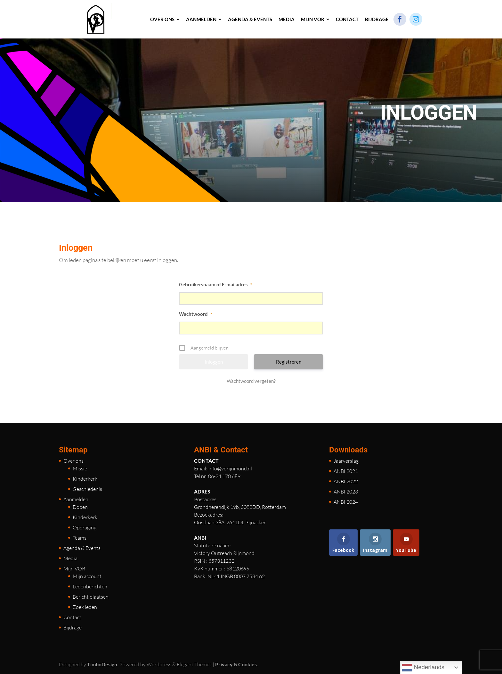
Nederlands (423, 667)
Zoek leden (85, 607)
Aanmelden (75, 499)
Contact (72, 617)
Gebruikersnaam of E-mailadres (215, 284)
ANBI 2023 (346, 491)
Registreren (288, 362)
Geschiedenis (87, 489)
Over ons (73, 461)
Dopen (80, 507)
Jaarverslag (346, 461)
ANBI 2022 (346, 481)
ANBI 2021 (346, 471)
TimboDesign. (102, 664)
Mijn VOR (74, 568)
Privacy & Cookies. (236, 664)
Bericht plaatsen (91, 597)
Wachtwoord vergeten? (251, 381)
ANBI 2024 (346, 502)
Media (70, 558)
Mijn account (87, 576)
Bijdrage (72, 627)
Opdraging (84, 527)
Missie (80, 468)
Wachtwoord (195, 314)
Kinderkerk (85, 479)
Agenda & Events (82, 548)
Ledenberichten (90, 586)
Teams (79, 538)
